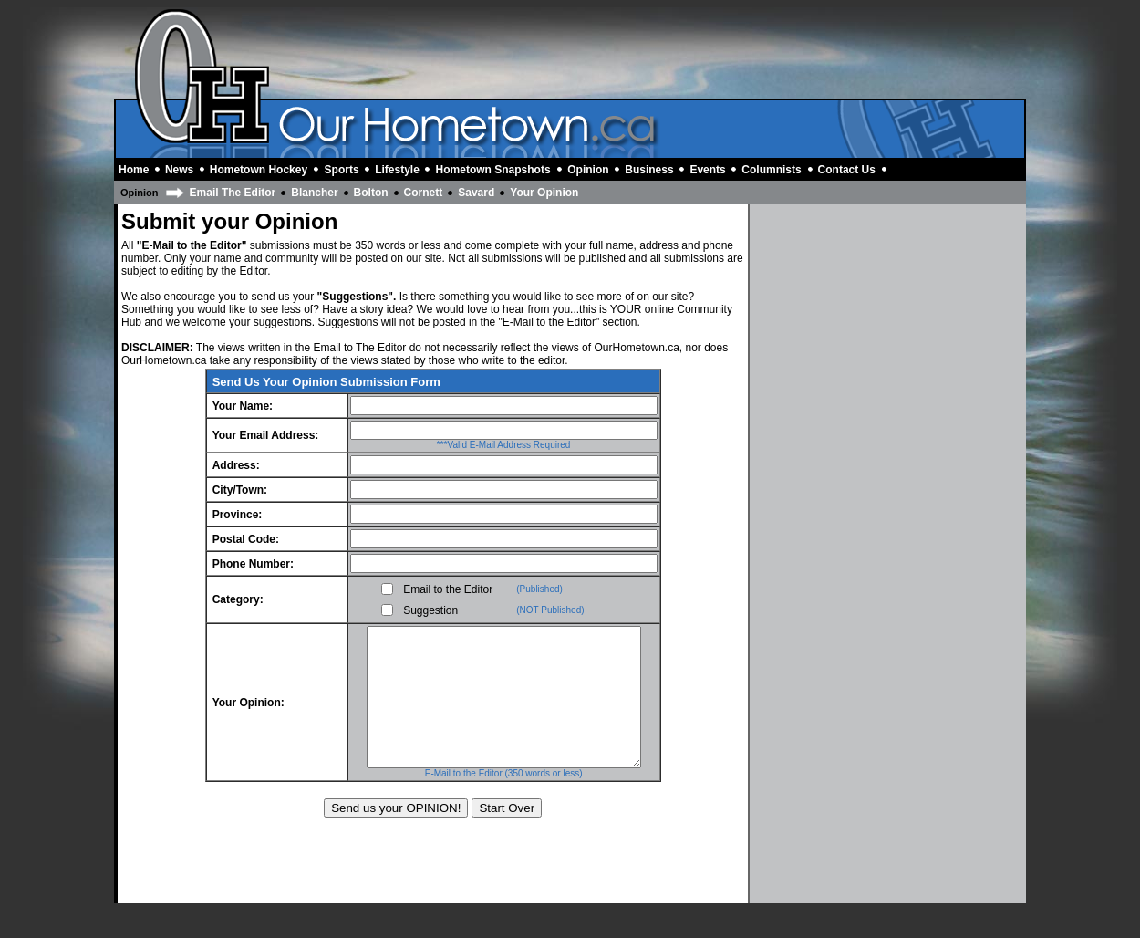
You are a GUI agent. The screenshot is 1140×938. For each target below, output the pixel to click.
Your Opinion (544, 192)
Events (707, 169)
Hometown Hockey (258, 169)
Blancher (314, 192)
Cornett (423, 192)
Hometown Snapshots (493, 169)
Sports (342, 169)
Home (134, 169)
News (179, 169)
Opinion (587, 169)
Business (649, 169)
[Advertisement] (694, 53)
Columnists (771, 169)
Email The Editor (233, 192)
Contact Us (847, 169)
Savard (476, 192)
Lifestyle (397, 169)
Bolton (371, 192)
